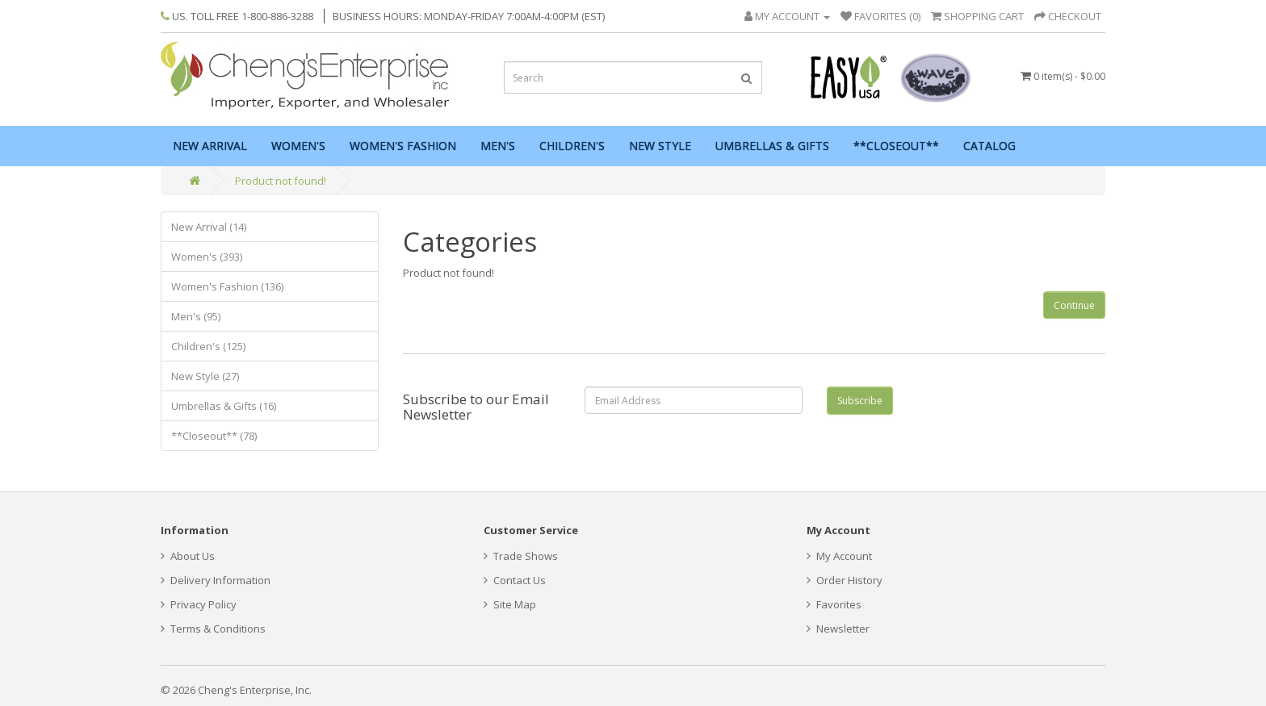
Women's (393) (206, 256)
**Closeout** (896, 145)
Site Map (510, 604)
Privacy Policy (199, 604)
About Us (188, 556)
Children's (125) (208, 346)
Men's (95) (195, 316)
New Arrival (210, 145)
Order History (844, 580)
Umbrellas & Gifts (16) (223, 406)
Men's (497, 145)
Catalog (989, 145)
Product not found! (280, 180)
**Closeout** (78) (214, 435)
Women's (298, 145)
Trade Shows (521, 556)
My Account (839, 556)
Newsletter (838, 628)
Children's (572, 145)
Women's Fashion (403, 145)
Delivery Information (215, 580)
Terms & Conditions (213, 628)
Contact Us (515, 580)
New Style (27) (205, 376)
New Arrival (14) (208, 226)
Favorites (834, 604)
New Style (660, 145)
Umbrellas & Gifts (772, 145)
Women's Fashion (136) (227, 286)
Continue (1074, 305)
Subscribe (859, 400)
